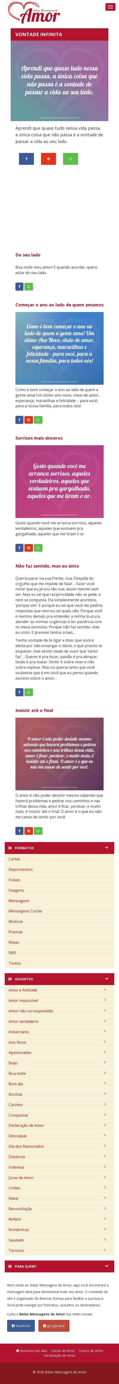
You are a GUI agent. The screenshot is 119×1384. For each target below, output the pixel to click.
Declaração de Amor (57, 1125)
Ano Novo (57, 1042)
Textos (15, 963)
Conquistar (57, 1115)
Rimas (14, 942)
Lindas (57, 1187)
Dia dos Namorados (57, 1146)
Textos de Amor (90, 1350)
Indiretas (57, 1167)
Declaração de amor (59, 1355)
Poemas (16, 931)
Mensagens (19, 900)
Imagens (16, 890)
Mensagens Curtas (25, 911)
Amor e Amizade (57, 990)
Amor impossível (57, 1000)
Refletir (57, 1219)
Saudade (57, 1240)
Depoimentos (21, 869)
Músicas (16, 921)
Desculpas (57, 1135)
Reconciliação (57, 1208)
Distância (57, 1156)
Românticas (57, 1229)
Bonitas (57, 1094)
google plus (54, 1325)
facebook (21, 1325)
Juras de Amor (57, 1177)
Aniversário (57, 1031)
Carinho (57, 1104)
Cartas (14, 859)
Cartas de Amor (63, 1350)
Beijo (57, 1063)
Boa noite (57, 1073)
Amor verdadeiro (57, 1021)
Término (57, 1250)
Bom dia (57, 1083)
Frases (14, 879)
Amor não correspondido (57, 1011)
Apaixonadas (57, 1052)
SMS (12, 952)
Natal (57, 1198)
